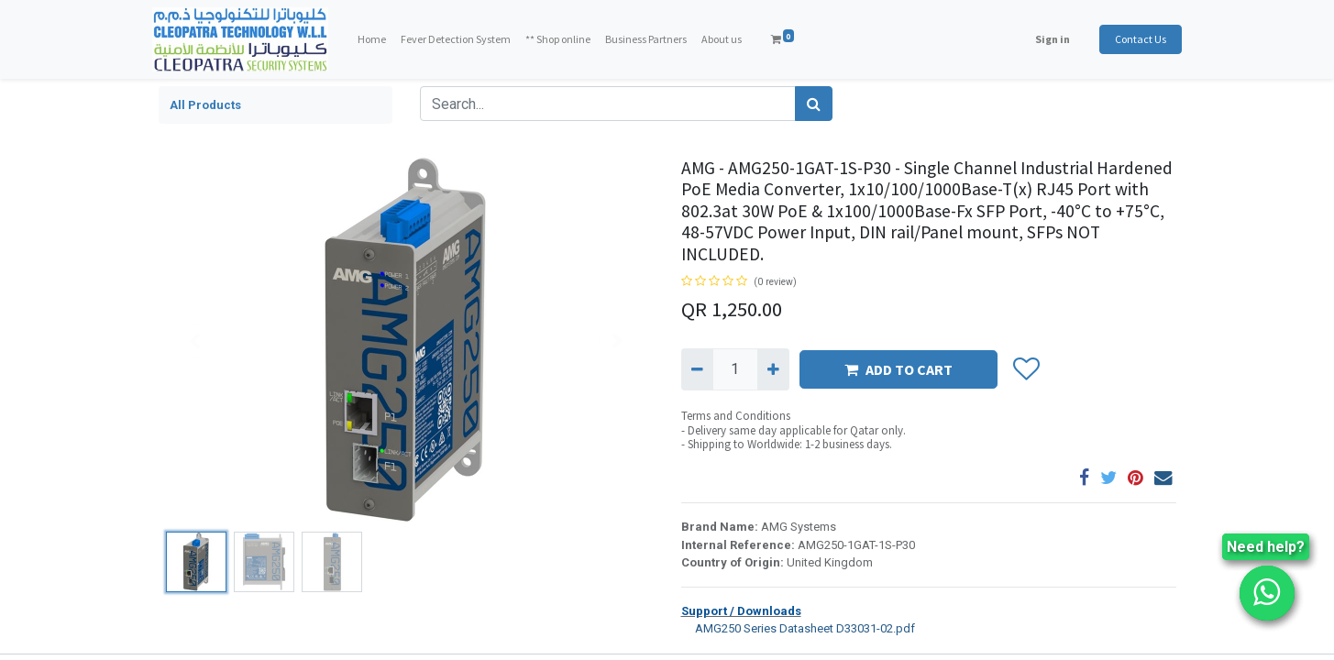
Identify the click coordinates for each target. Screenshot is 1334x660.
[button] (1026, 369)
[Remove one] (697, 369)
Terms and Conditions (735, 416)
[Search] (813, 103)
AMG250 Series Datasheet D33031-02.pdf (798, 627)
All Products (205, 105)
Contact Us (1135, 39)
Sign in (1047, 39)
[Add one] (773, 369)
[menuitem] (377, 39)
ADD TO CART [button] (898, 369)
